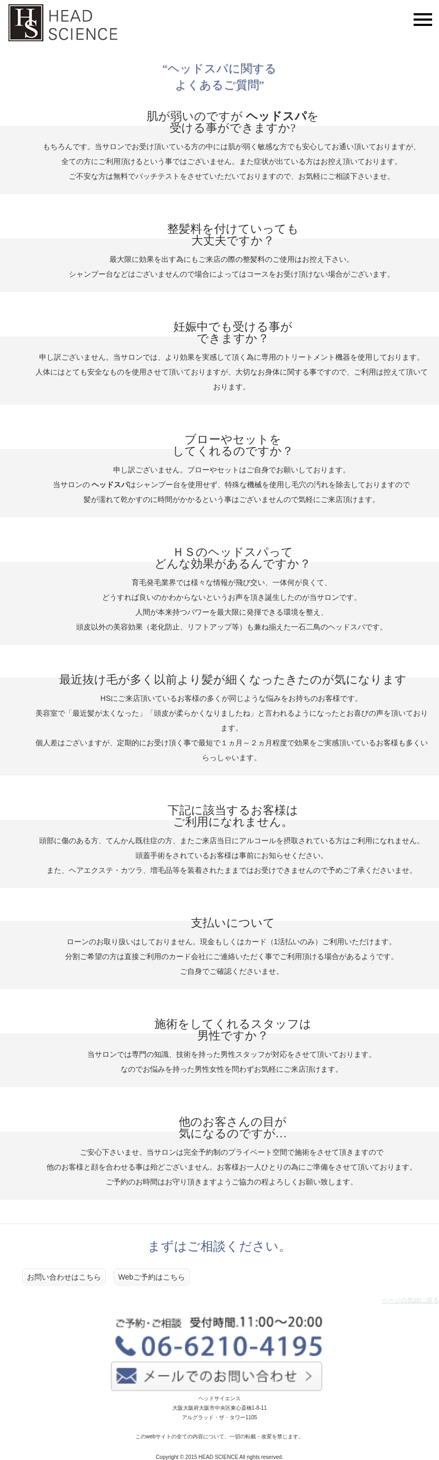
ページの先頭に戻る (410, 1300)
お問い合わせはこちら (64, 1277)
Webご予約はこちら (152, 1277)
